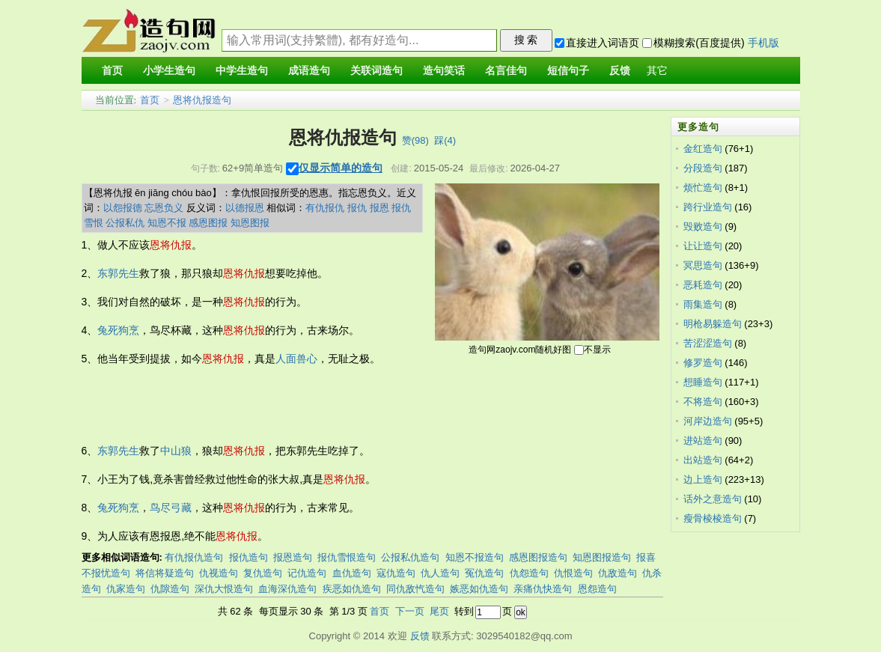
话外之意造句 (712, 499)
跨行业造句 (707, 207)
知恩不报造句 (474, 557)
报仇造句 (248, 557)
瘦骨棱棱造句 (712, 518)
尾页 (439, 611)
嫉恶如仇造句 (479, 588)
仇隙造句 (169, 588)
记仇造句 (306, 573)
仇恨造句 (573, 573)
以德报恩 (244, 207)
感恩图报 (208, 222)
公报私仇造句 (410, 557)
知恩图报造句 (602, 557)
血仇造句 (351, 573)
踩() (445, 140)
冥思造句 (702, 265)
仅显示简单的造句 (340, 168)
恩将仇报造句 (202, 100)
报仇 (357, 207)
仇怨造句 (529, 573)
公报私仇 (125, 222)
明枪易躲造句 (712, 323)
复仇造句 (262, 573)
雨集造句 (702, 304)
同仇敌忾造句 (415, 588)
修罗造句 (702, 362)
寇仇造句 (396, 573)
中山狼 (176, 451)
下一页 (409, 611)
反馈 (420, 636)
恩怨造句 (597, 588)
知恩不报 (166, 222)
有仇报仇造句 (194, 557)
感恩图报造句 (538, 557)
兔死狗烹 (118, 330)
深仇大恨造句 (224, 588)
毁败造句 (702, 226)
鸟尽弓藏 (171, 508)
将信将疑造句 (164, 573)
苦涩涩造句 (707, 343)
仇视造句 (218, 573)
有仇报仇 (324, 207)
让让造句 (702, 246)
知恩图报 (250, 222)
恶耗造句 (702, 284)
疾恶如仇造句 (352, 588)
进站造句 (702, 440)
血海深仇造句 (287, 588)
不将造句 (702, 401)
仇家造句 (125, 588)
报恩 (379, 207)
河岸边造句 (707, 421)
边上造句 (702, 479)
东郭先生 (118, 273)
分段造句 (702, 168)
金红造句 (702, 148)
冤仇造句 (484, 573)
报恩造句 (292, 557)
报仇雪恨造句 (346, 557)
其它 (657, 70)
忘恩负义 (163, 207)
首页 (149, 100)
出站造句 (702, 460)
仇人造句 (440, 573)
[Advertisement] (354, 405)
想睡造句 (702, 382)
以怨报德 (122, 207)
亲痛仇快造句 (542, 588)
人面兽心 (296, 359)
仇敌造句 (617, 573)
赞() (415, 140)
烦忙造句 (702, 187)
